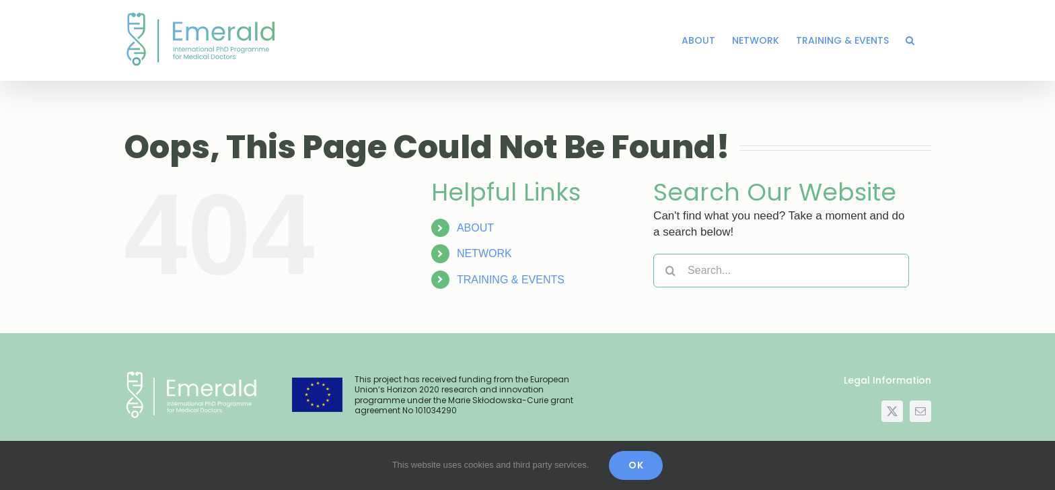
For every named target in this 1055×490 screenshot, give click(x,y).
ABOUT (475, 228)
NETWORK (484, 253)
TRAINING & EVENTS (511, 279)
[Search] (670, 270)
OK (635, 465)
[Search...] (781, 270)
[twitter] (892, 411)
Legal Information (887, 380)
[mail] (920, 411)
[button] (910, 40)
